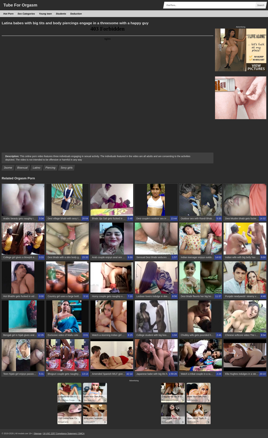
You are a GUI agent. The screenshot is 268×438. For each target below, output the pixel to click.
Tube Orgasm (20, 5)
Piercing (50, 167)
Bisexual (22, 167)
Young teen (45, 13)
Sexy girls (66, 167)
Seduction (76, 13)
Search (260, 5)
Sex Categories (26, 13)
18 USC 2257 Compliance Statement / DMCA (63, 433)
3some (8, 167)
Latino (37, 167)
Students (61, 13)
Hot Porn (8, 13)
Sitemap (37, 433)
